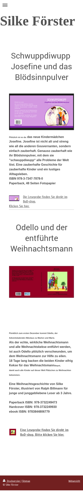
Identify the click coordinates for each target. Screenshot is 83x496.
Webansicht (74, 481)
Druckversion (12, 481)
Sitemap (26, 481)
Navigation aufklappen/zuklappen (41, 5)
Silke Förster (37, 20)
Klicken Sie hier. (19, 206)
